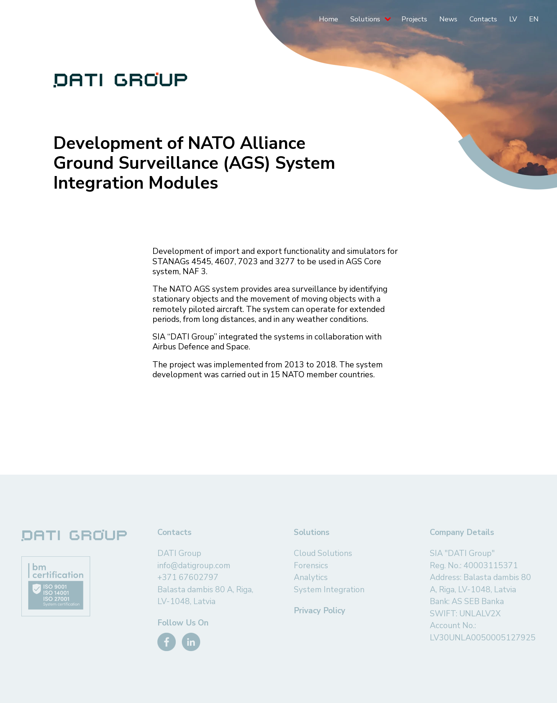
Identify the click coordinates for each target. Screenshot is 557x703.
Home (328, 19)
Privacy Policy (319, 610)
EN (534, 19)
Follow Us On (183, 622)
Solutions (365, 19)
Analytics (311, 577)
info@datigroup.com (193, 565)
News (448, 19)
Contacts (483, 19)
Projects (414, 19)
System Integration (329, 589)
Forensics (311, 565)
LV (513, 19)
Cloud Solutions (323, 553)
